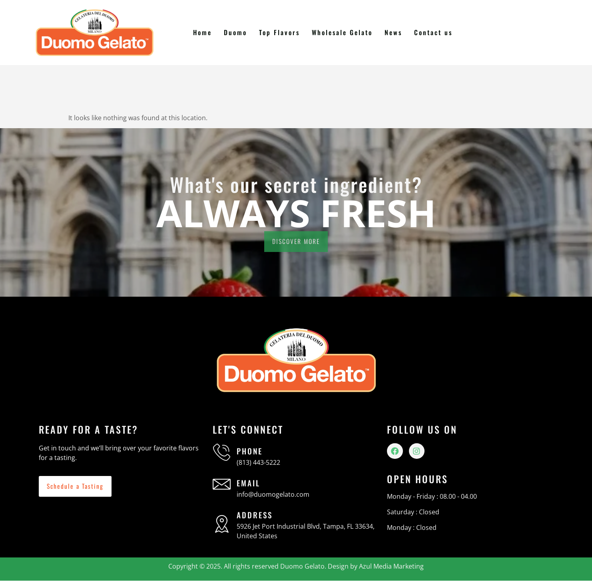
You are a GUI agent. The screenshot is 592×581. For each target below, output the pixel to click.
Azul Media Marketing (391, 566)
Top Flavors (280, 32)
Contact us (433, 32)
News (393, 32)
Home (204, 32)
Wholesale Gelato (342, 32)
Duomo (236, 32)
